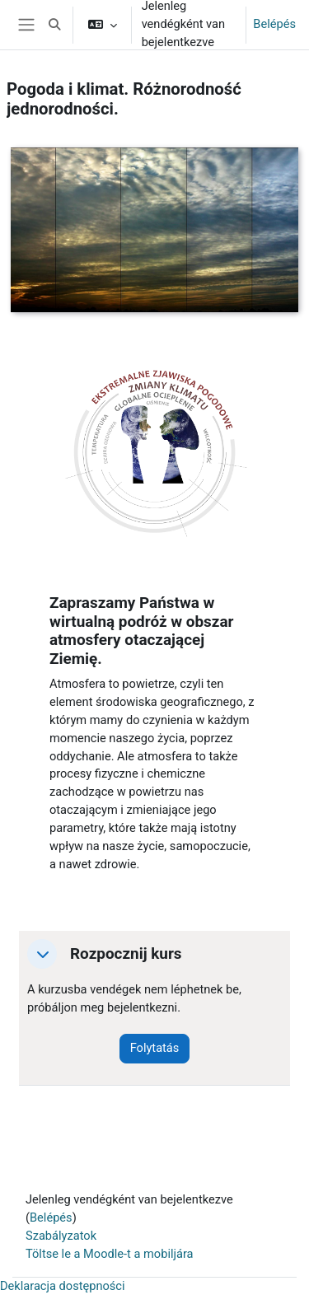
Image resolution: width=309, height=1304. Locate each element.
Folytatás (155, 1047)
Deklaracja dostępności (62, 1285)
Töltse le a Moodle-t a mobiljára (110, 1253)
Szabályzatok (61, 1235)
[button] (54, 24)
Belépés (274, 23)
